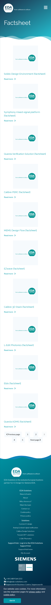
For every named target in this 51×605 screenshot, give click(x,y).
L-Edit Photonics (25, 539)
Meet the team (25, 505)
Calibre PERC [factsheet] (17, 192)
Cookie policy (25, 512)
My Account (25, 553)
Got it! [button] (12, 601)
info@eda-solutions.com (16, 581)
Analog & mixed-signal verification (25, 528)
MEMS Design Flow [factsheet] (20, 230)
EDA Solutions (25, 490)
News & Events (25, 494)
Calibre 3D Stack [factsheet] (19, 307)
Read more (10, 79)
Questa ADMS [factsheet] (17, 421)
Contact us (25, 509)
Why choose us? (25, 501)
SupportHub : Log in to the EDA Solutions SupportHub (25, 544)
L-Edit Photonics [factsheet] (19, 345)
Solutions (25, 520)
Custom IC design (25, 524)
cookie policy (9, 595)
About (25, 498)
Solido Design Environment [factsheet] (24, 73)
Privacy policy (25, 516)
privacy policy (35, 592)
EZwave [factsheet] (14, 268)
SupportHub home (25, 549)
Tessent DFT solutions (25, 535)
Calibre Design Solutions (25, 531)
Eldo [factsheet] (12, 383)
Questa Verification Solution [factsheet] (25, 154)
